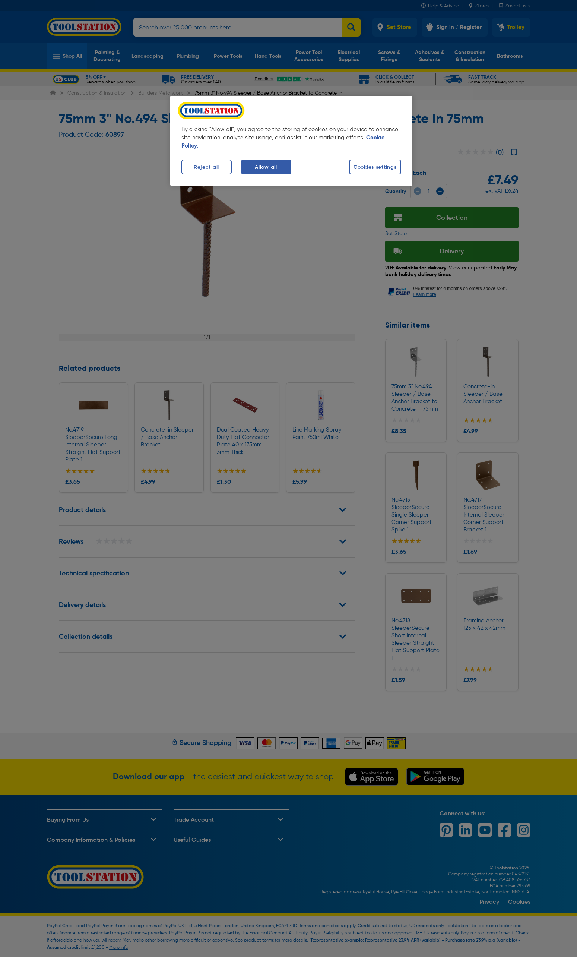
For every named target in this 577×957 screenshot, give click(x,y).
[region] (291, 141)
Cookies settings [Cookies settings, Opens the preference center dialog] (375, 167)
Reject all (206, 167)
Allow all (266, 167)
